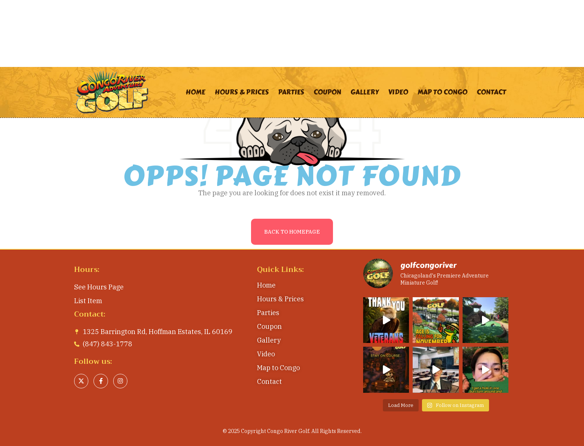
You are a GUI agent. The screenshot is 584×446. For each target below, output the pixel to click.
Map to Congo (442, 92)
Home (195, 92)
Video (398, 92)
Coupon (327, 92)
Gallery (364, 92)
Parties (291, 92)
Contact (491, 92)
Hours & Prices (242, 92)
